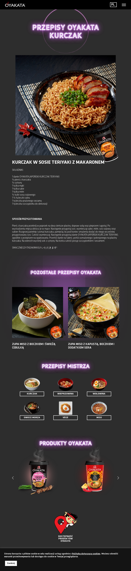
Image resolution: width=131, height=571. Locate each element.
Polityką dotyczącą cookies (86, 554)
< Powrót (18, 46)
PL (113, 4)
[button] (118, 478)
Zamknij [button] (11, 563)
